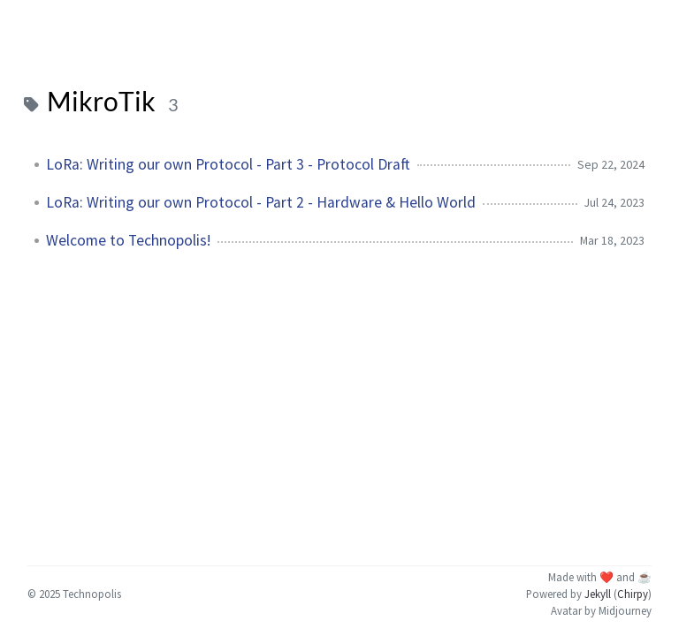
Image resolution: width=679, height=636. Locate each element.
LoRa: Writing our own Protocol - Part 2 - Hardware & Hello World (261, 202)
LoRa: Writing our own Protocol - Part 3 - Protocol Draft (228, 164)
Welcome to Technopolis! (128, 240)
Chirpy (632, 594)
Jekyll (597, 594)
